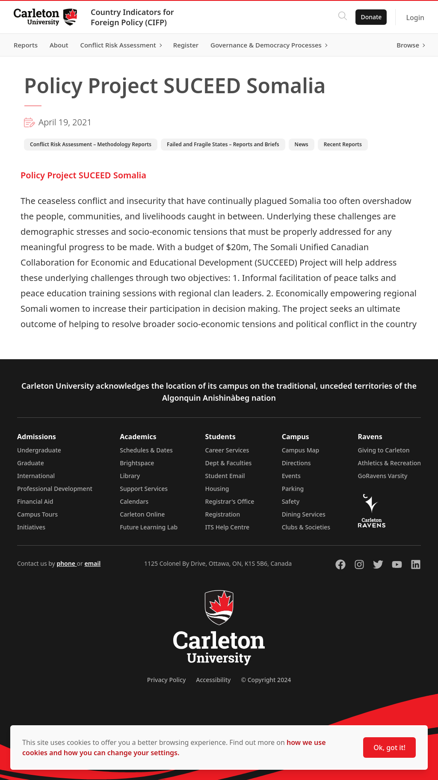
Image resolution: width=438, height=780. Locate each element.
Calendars (134, 501)
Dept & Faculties (228, 463)
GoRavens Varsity (383, 476)
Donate (371, 17)
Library (130, 476)
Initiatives (31, 527)
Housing (217, 489)
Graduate (30, 463)
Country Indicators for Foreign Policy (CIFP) (132, 17)
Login (415, 17)
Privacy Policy (166, 680)
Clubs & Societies (306, 527)
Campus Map (301, 450)
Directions (296, 463)
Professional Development (54, 489)
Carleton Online (142, 514)
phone (66, 563)
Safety (291, 501)
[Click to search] (342, 17)
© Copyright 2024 (266, 680)
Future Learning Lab (149, 527)
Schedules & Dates (146, 450)
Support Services (144, 489)
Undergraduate (39, 450)
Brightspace (137, 463)
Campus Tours (37, 514)
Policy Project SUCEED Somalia (83, 175)
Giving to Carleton (384, 450)
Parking (293, 489)
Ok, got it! (389, 747)
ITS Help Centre (227, 527)
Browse (408, 45)
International (36, 476)
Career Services (227, 450)
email (92, 563)
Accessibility (213, 680)
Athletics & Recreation (389, 463)
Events (291, 476)
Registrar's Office (230, 501)
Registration (222, 514)
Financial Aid (35, 501)
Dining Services (304, 514)
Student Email (225, 476)
